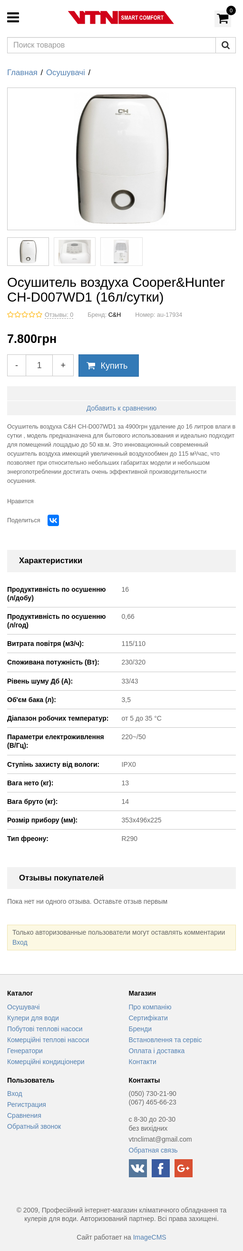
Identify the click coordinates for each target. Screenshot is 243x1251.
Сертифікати (148, 1018)
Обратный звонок (34, 1126)
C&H (114, 315)
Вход (20, 942)
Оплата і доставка (157, 1051)
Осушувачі (65, 72)
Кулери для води (33, 1018)
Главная (22, 72)
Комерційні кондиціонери (46, 1061)
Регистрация (26, 1104)
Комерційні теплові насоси (48, 1040)
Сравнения (24, 1115)
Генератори (25, 1051)
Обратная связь (153, 1150)
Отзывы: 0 (59, 315)
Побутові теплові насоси (45, 1029)
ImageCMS (149, 1237)
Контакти (142, 1061)
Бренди (140, 1029)
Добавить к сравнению (121, 408)
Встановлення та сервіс (165, 1040)
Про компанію (150, 1007)
